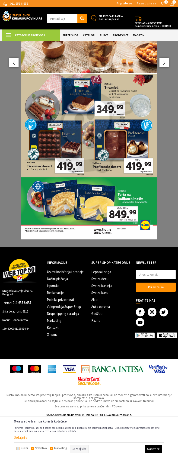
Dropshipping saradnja (63, 354)
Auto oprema (100, 347)
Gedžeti (96, 354)
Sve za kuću (99, 333)
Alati (94, 340)
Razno (95, 361)
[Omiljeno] (163, 4)
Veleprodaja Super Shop (64, 347)
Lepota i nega (101, 313)
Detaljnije (20, 437)
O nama (52, 375)
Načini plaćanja (57, 320)
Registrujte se (146, 3)
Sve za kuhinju (101, 327)
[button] (67, 18)
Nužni (24, 448)
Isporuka (53, 327)
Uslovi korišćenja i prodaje (65, 313)
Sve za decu (99, 320)
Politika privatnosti (60, 340)
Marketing (54, 361)
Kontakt (53, 368)
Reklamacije (55, 333)
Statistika (41, 448)
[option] (89, 164)
